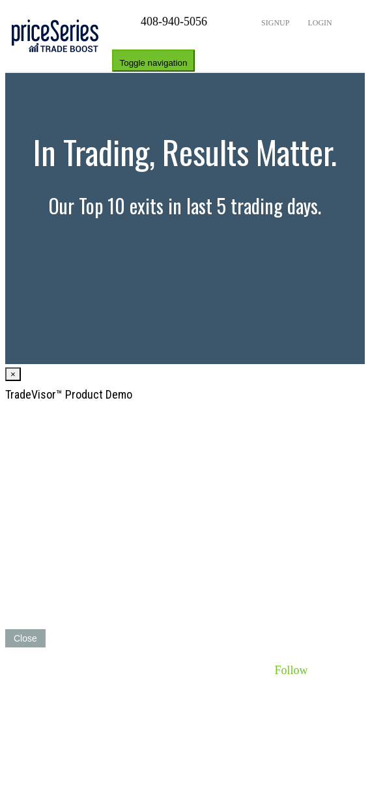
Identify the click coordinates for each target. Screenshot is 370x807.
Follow (290, 670)
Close (25, 638)
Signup (274, 22)
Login (319, 22)
